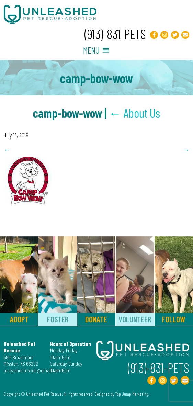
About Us (134, 112)
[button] (91, 50)
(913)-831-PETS (115, 34)
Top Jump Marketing (131, 394)
